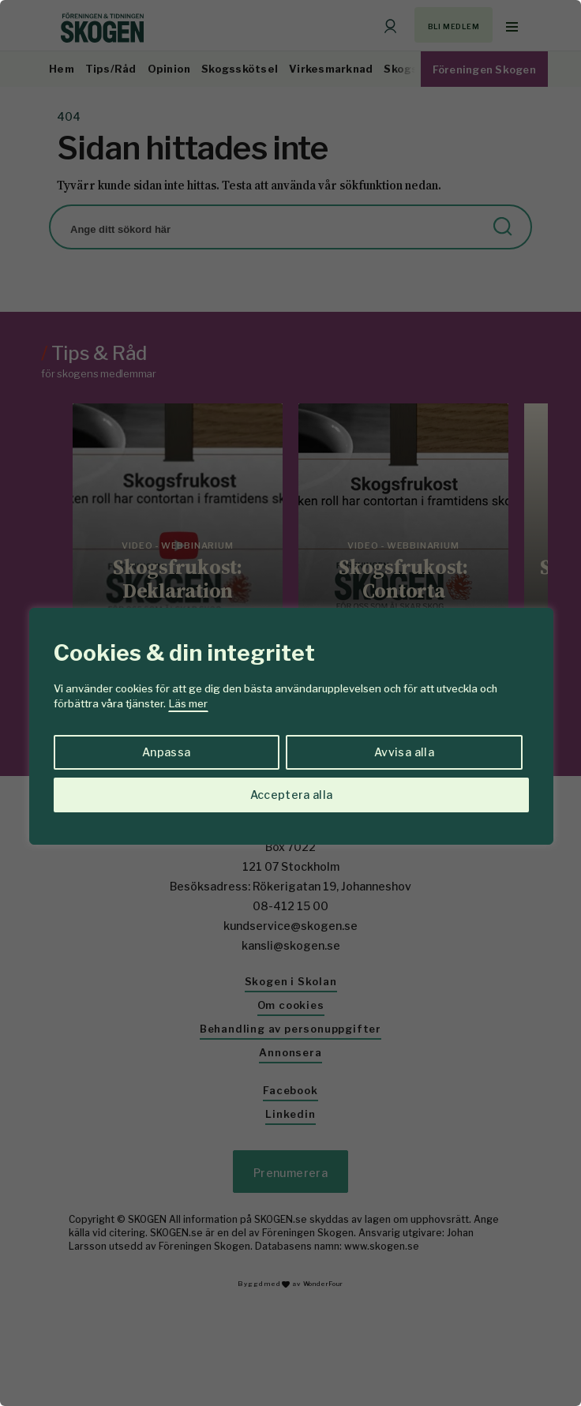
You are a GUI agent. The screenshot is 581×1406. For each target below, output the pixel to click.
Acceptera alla (291, 794)
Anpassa (166, 752)
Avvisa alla (404, 752)
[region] (290, 703)
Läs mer (188, 703)
